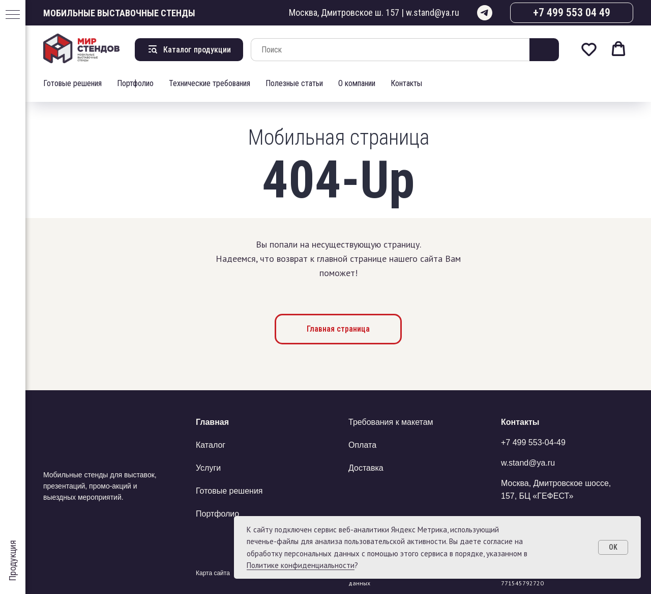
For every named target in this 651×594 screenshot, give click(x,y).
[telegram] (484, 12)
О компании (356, 83)
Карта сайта (213, 573)
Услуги (208, 468)
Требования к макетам (390, 422)
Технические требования (209, 83)
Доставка (365, 468)
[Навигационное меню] (13, 15)
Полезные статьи (294, 83)
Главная (212, 422)
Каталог (210, 445)
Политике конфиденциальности (300, 565)
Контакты (406, 83)
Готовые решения (72, 83)
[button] (589, 49)
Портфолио (135, 83)
